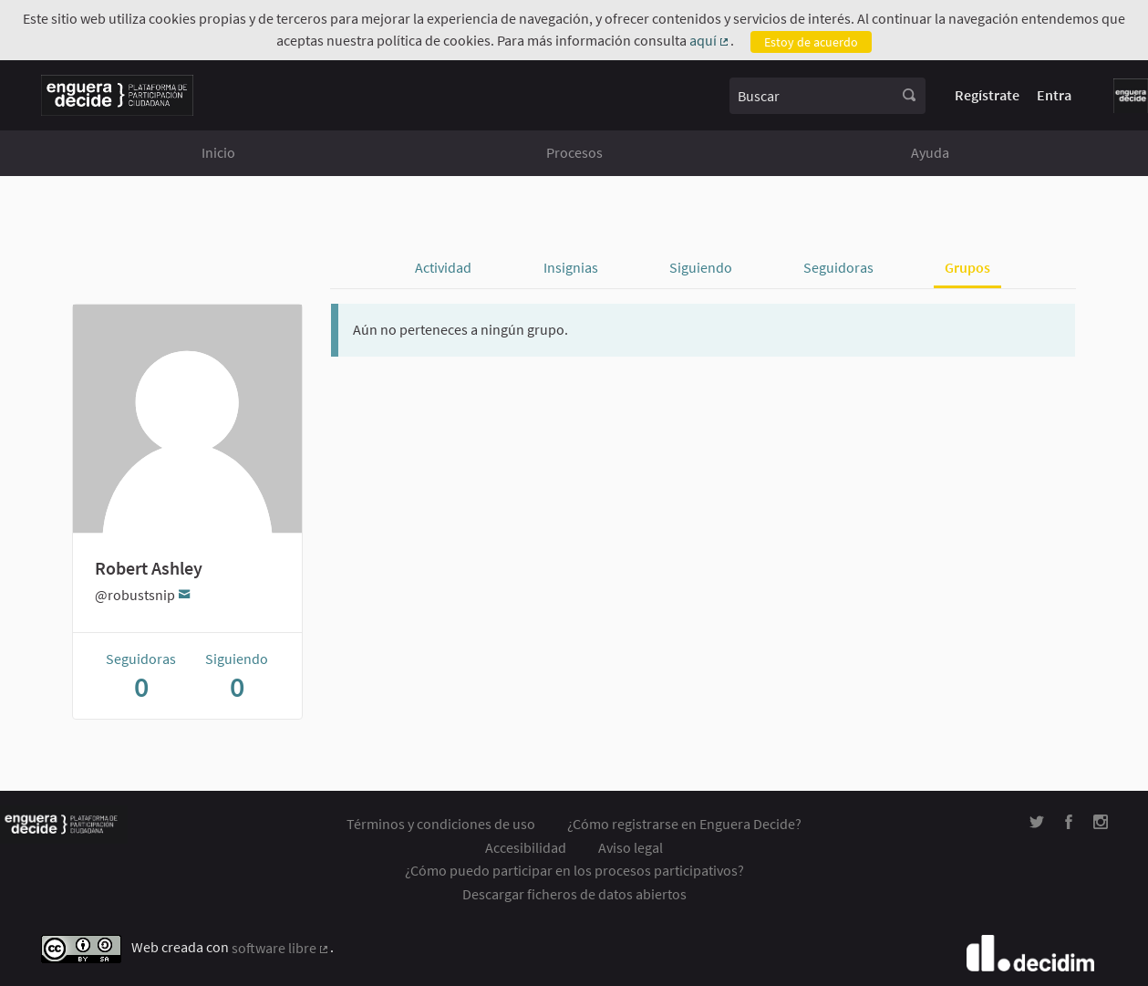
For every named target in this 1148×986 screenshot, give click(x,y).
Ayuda (930, 152)
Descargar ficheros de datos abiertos (574, 894)
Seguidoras (838, 267)
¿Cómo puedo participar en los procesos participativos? (574, 870)
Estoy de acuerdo (811, 42)
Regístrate (987, 95)
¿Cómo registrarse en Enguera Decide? (684, 824)
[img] (1036, 822)
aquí (710, 41)
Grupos (967, 267)
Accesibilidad (525, 847)
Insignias (570, 267)
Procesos (574, 152)
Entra (1054, 95)
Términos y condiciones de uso (440, 824)
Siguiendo (700, 267)
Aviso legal (630, 847)
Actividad (443, 267)
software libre (281, 949)
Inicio (218, 152)
